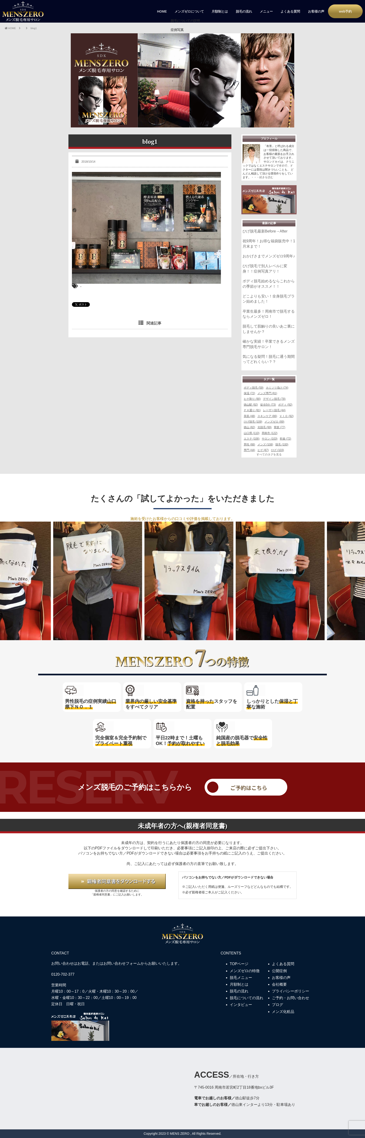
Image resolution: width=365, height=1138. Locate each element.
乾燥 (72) (285, 438)
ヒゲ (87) (263, 450)
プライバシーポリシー (290, 991)
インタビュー (241, 1005)
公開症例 (279, 971)
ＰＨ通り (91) (252, 410)
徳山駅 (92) (251, 404)
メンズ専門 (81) (267, 393)
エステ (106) (251, 438)
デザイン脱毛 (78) (274, 398)
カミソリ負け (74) (277, 387)
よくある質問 (290, 11)
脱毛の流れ (244, 11)
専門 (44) (249, 450)
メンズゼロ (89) (274, 421)
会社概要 (279, 984)
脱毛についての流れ (246, 998)
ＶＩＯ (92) (286, 416)
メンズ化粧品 (283, 1012)
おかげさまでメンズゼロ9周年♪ (269, 256)
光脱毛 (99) (264, 427)
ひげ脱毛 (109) (253, 421)
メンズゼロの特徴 (245, 971)
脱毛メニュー (241, 978)
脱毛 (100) (281, 444)
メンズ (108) (265, 444)
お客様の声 (316, 11)
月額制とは (220, 11)
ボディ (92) (285, 404)
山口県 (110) (251, 433)
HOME (162, 11)
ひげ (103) (277, 450)
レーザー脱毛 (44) (274, 410)
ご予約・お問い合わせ (290, 998)
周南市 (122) (269, 433)
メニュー (266, 11)
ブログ (277, 1005)
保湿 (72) (249, 393)
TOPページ (239, 964)
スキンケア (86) (267, 416)
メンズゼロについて (189, 11)
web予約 (345, 11)
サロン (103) (269, 438)
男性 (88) (249, 444)
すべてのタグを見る (269, 454)
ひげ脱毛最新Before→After (265, 231)
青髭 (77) (279, 427)
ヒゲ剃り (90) (252, 398)
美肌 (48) (249, 416)
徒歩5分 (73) (268, 404)
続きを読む (266, 177)
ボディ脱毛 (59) (254, 387)
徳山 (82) (249, 427)
